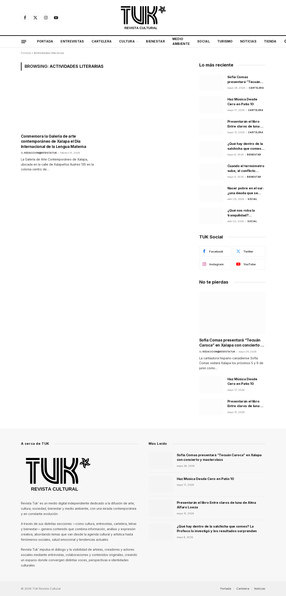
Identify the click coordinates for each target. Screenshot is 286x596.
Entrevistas (72, 41)
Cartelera (102, 41)
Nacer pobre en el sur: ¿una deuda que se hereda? (245, 190)
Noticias (248, 41)
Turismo (225, 41)
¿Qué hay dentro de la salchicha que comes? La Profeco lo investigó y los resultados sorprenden (246, 146)
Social (203, 41)
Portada (45, 41)
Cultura (127, 41)
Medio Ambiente (181, 41)
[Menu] (23, 41)
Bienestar (155, 41)
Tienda (270, 41)
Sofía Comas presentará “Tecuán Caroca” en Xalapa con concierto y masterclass (245, 79)
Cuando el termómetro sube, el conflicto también (245, 168)
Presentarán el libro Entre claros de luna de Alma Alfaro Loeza (246, 124)
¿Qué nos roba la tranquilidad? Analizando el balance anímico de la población (245, 213)
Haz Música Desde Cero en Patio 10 (242, 101)
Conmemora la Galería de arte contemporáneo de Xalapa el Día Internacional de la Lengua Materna (53, 141)
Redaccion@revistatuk (40, 152)
